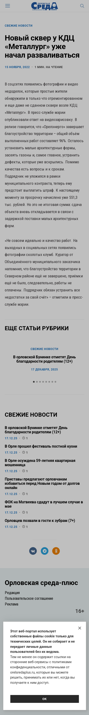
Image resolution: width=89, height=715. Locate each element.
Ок (44, 699)
